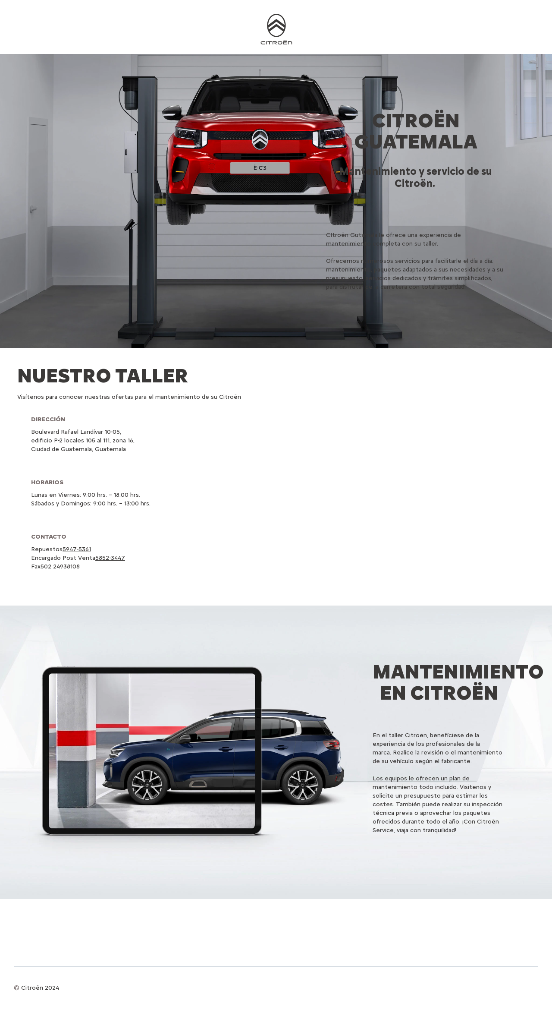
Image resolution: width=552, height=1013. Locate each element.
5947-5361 (77, 549)
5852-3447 (110, 558)
